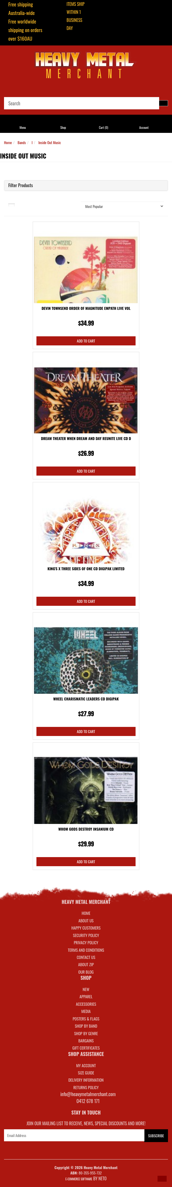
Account (144, 127)
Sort (66, 204)
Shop (63, 127)
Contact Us (86, 957)
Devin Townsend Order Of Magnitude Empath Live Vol (86, 308)
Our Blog (86, 972)
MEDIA (86, 1011)
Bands (22, 142)
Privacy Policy (86, 942)
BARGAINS (86, 1040)
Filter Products (20, 185)
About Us (86, 920)
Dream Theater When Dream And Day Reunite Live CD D (86, 438)
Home (8, 142)
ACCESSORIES (86, 1004)
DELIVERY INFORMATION (86, 1080)
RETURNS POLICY (86, 1087)
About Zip (86, 964)
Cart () (103, 127)
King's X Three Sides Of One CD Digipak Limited (86, 568)
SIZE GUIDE (86, 1073)
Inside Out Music (49, 142)
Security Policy (86, 935)
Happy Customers (86, 928)
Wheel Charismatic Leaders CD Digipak (86, 699)
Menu (23, 127)
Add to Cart (86, 341)
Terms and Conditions (86, 950)
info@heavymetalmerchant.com (88, 1093)
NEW (86, 989)
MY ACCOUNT (86, 1065)
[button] (162, 1179)
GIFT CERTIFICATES (86, 1048)
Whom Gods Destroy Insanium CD (86, 829)
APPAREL (86, 996)
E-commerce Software (78, 1179)
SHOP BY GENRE (86, 1033)
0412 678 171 (88, 1100)
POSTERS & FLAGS (86, 1019)
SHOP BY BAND (86, 1026)
